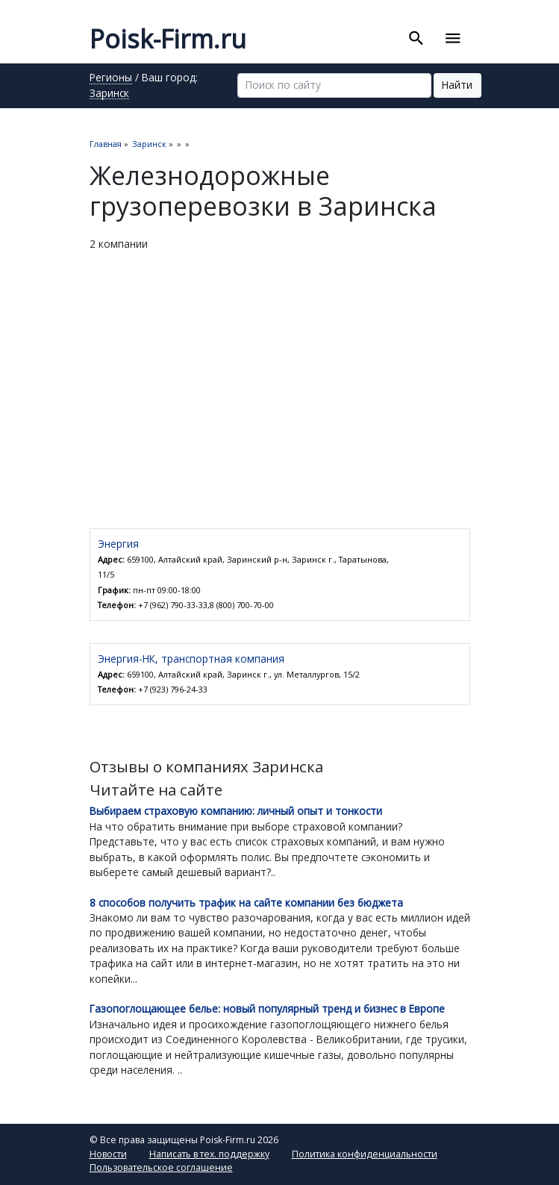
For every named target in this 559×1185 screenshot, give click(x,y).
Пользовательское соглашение (161, 1167)
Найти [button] (457, 85)
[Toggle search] (416, 39)
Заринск (109, 94)
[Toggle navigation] (453, 39)
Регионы (111, 78)
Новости (108, 1154)
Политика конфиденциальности (364, 1154)
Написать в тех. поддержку (209, 1154)
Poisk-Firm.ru (168, 39)
